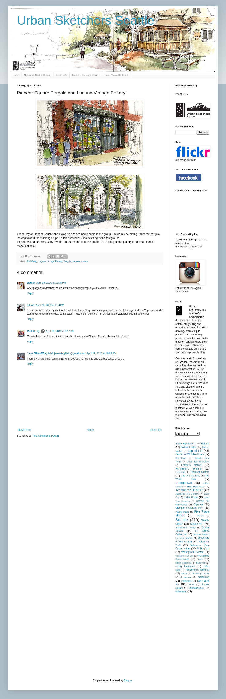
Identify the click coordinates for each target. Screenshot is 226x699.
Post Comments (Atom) (45, 435)
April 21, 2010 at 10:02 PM (101, 353)
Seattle (181, 520)
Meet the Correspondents (85, 75)
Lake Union (191, 497)
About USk (61, 75)
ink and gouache (200, 573)
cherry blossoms (185, 566)
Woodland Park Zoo (184, 556)
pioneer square (80, 261)
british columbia (183, 563)
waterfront (181, 591)
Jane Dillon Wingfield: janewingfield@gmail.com (56, 353)
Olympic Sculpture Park (189, 507)
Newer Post (24, 429)
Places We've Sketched (115, 75)
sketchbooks (196, 587)
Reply (30, 293)
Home (16, 75)
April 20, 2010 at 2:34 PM (50, 305)
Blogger (128, 680)
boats (200, 559)
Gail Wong (32, 261)
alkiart (30, 305)
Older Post (156, 429)
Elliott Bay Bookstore (198, 461)
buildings (200, 563)
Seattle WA (196, 523)
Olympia (198, 504)
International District (189, 490)
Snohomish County (185, 527)
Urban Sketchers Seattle (85, 20)
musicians (186, 581)
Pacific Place (182, 511)
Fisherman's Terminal (188, 468)
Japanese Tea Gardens (187, 493)
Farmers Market (191, 465)
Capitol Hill (194, 450)
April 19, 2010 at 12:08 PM (51, 282)
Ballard (205, 443)
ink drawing (186, 577)
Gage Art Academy (190, 475)
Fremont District (200, 472)
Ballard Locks (188, 447)
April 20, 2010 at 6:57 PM (60, 331)
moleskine (203, 577)
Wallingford (202, 548)
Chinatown (180, 458)
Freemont (180, 472)
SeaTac (200, 515)
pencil (191, 584)
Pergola (67, 261)
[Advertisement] (87, 635)
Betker (31, 282)
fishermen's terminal (197, 569)
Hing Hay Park (195, 486)
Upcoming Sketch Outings (37, 75)
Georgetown (183, 482)
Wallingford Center (192, 552)
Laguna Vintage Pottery (50, 261)
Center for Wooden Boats (189, 454)
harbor (184, 573)
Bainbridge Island (185, 443)
